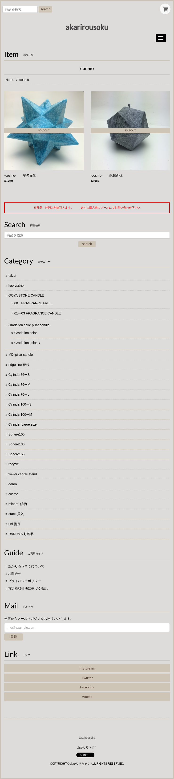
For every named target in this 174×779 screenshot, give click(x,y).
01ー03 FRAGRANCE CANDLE (37, 313)
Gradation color (25, 333)
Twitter (87, 678)
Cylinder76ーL (18, 394)
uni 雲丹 (14, 524)
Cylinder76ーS (19, 375)
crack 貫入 (16, 514)
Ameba (87, 697)
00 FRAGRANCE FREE (33, 303)
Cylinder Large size (22, 424)
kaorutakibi (16, 285)
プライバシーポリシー (24, 581)
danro (12, 484)
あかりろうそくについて (26, 566)
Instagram (87, 668)
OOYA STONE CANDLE (26, 295)
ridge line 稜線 (18, 365)
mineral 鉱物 (17, 504)
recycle (13, 464)
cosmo (13, 494)
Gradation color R (27, 343)
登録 (13, 637)
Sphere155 (16, 454)
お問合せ (14, 573)
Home (9, 80)
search (45, 9)
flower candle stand (22, 474)
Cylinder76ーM (19, 384)
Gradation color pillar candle (28, 325)
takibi (12, 275)
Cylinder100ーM (20, 414)
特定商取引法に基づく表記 (28, 588)
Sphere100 (16, 434)
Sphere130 (16, 444)
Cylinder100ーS (20, 404)
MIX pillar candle (20, 354)
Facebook (87, 687)
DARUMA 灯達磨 (20, 534)
